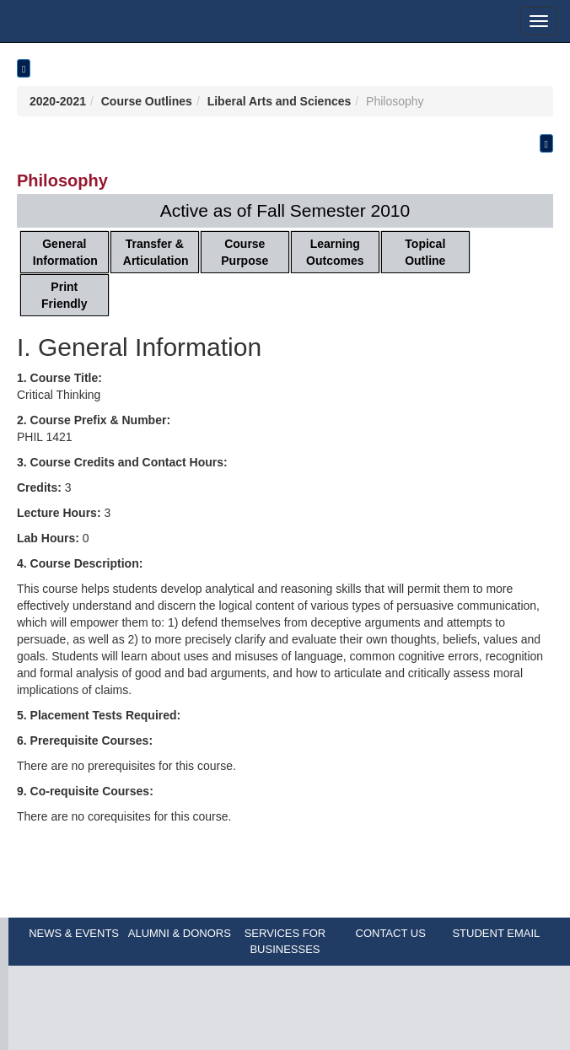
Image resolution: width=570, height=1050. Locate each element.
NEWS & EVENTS (74, 933)
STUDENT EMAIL (496, 933)
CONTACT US (391, 933)
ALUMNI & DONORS (179, 933)
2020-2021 (58, 101)
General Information (65, 252)
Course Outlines (146, 101)
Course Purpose (244, 252)
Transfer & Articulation (156, 252)
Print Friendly (64, 295)
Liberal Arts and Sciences (279, 101)
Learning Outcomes (334, 252)
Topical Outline (425, 252)
